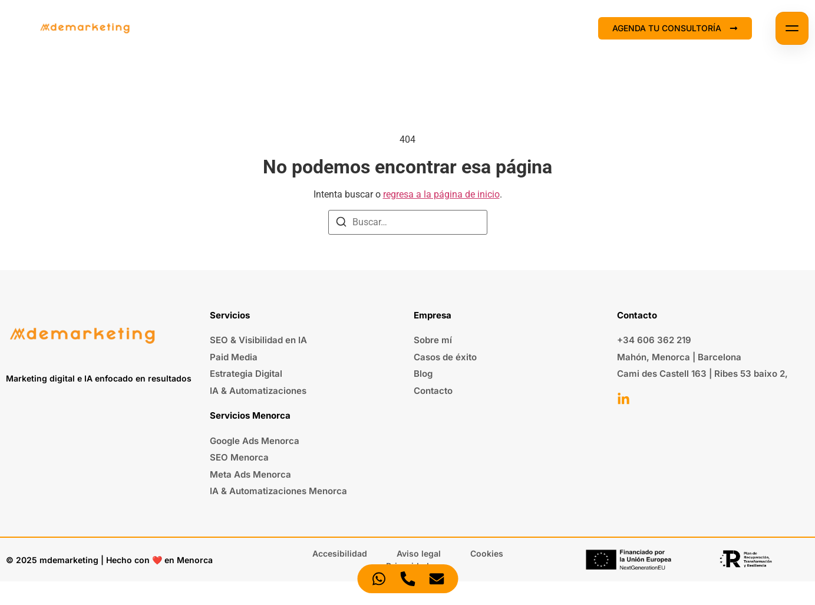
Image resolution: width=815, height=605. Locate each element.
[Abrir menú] (792, 28)
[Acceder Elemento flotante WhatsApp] (378, 578)
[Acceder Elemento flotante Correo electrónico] (436, 578)
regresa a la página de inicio (441, 194)
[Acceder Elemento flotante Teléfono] (407, 578)
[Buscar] (341, 223)
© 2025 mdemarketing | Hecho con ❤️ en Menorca (109, 560)
